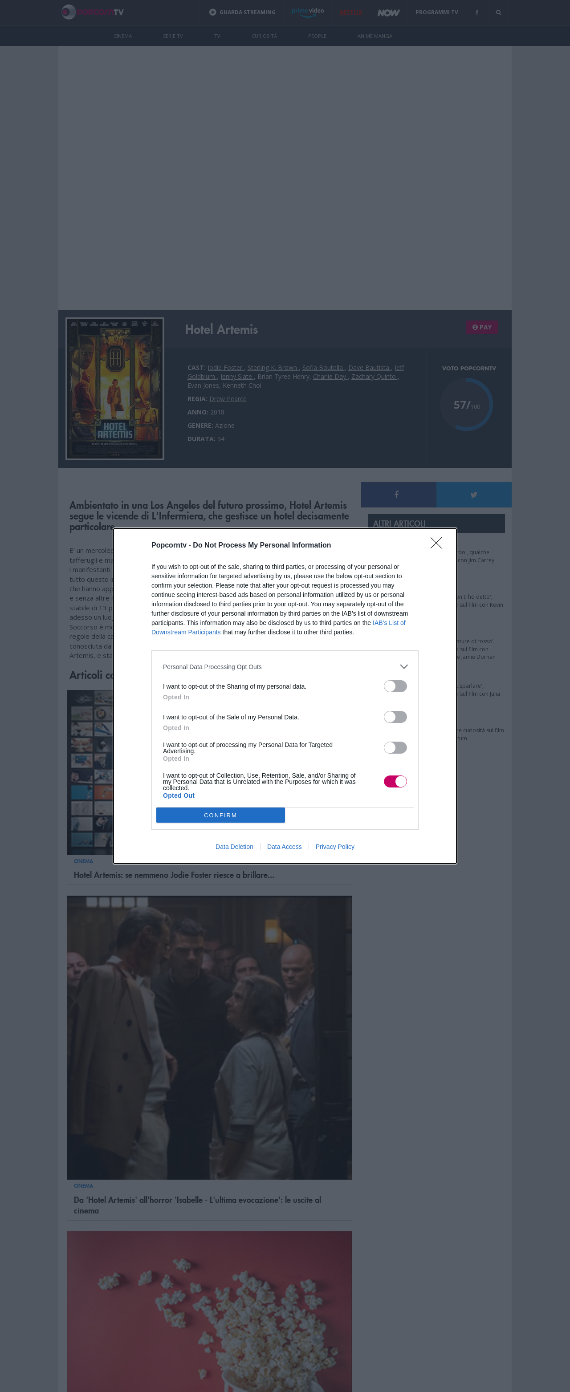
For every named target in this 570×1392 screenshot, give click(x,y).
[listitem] (285, 666)
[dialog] (285, 696)
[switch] (395, 686)
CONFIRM (220, 815)
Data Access (284, 846)
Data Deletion (234, 846)
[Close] (439, 545)
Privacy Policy (335, 846)
